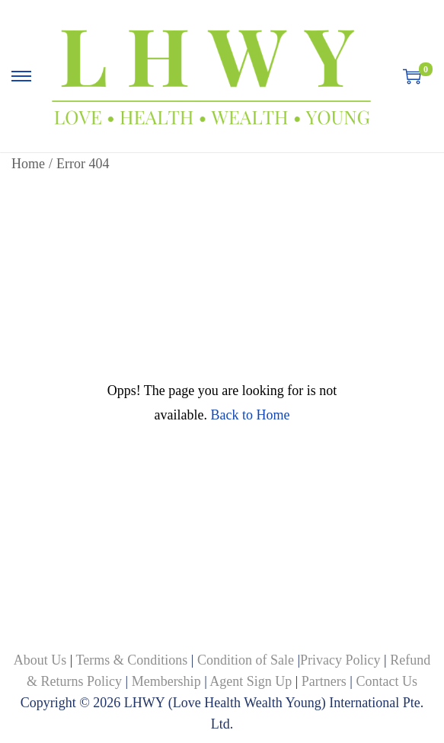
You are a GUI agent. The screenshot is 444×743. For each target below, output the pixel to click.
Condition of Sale (245, 660)
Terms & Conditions (133, 660)
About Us (42, 660)
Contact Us (386, 681)
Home (28, 163)
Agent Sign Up (250, 681)
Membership (166, 681)
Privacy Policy (340, 660)
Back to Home (249, 415)
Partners (324, 681)
